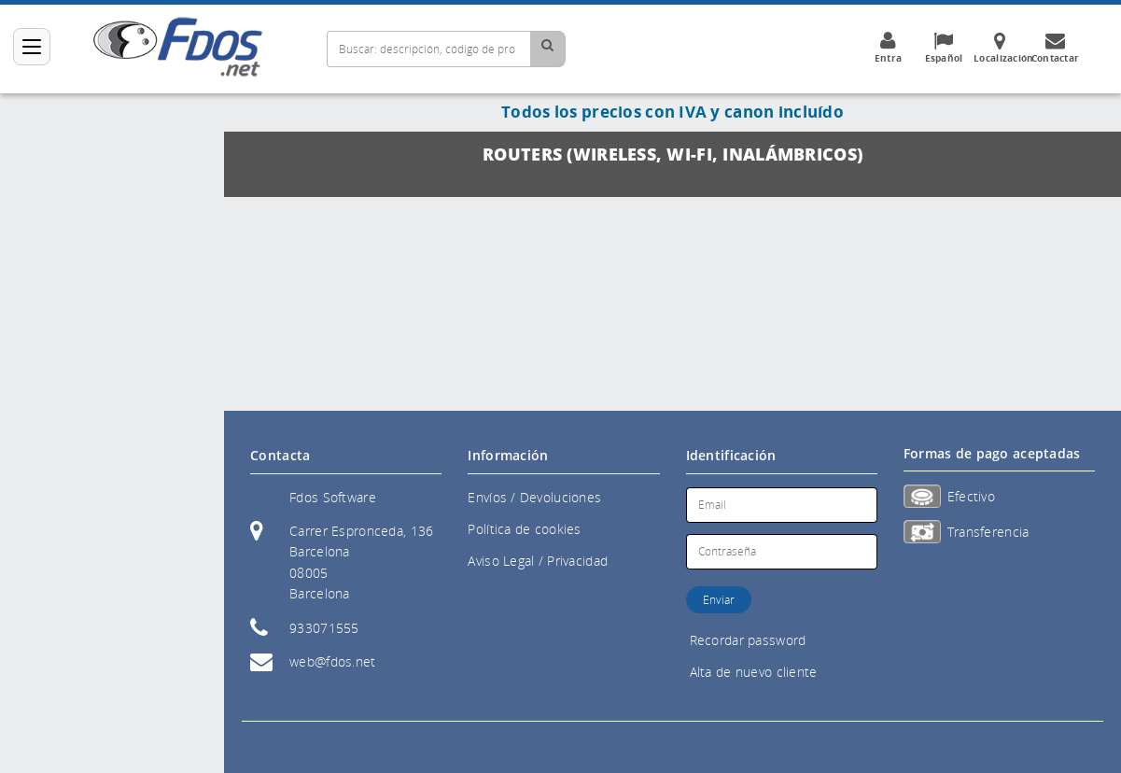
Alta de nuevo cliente (754, 672)
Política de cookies (524, 529)
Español (943, 47)
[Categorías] (31, 46)
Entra (888, 47)
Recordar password (748, 640)
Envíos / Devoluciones (534, 497)
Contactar (1055, 47)
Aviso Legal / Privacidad (538, 560)
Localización (1003, 47)
